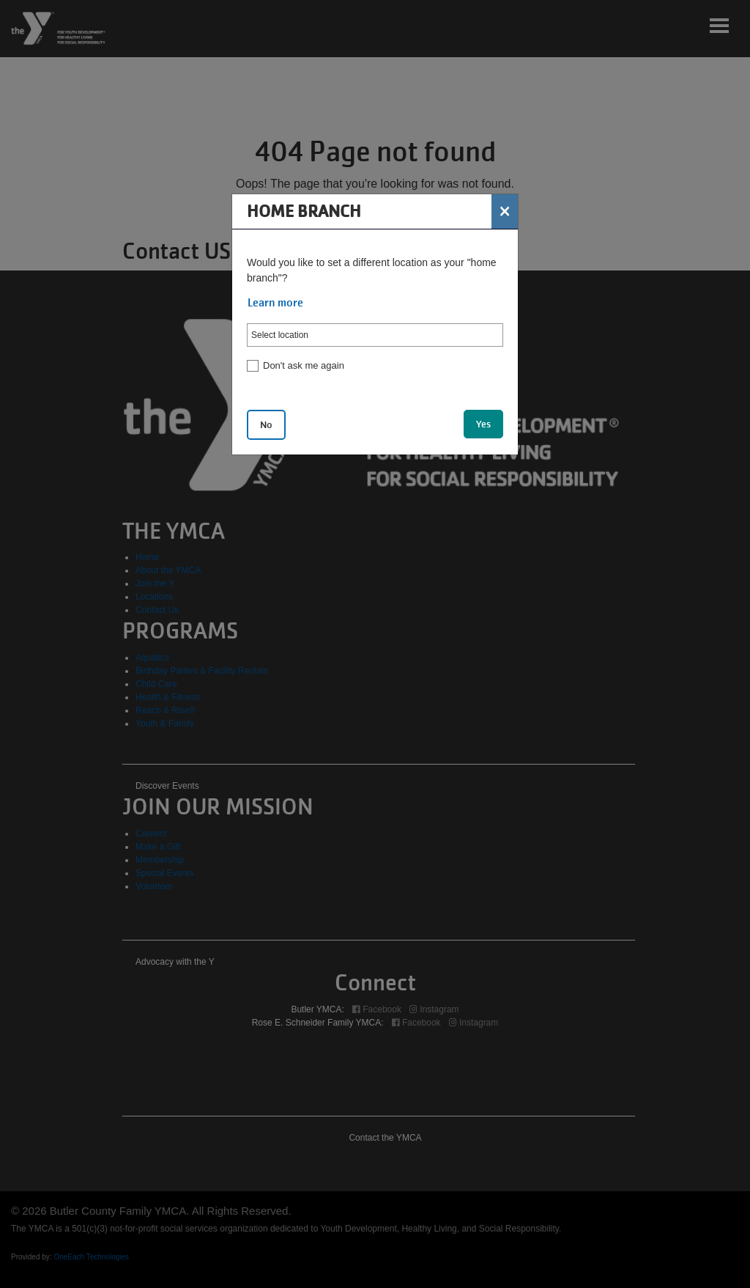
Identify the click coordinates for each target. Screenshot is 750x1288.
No (266, 425)
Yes (483, 424)
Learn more (275, 302)
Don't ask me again (303, 365)
